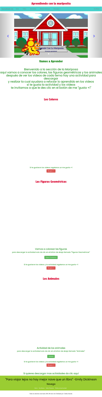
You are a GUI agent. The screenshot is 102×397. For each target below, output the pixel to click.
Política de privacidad (61, 388)
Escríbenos (97, 9)
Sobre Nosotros (50, 388)
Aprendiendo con (7, 9)
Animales (51, 356)
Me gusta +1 (51, 171)
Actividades (33, 9)
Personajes (57, 9)
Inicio (17, 9)
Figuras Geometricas (51, 257)
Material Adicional (45, 9)
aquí (76, 373)
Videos (24, 9)
